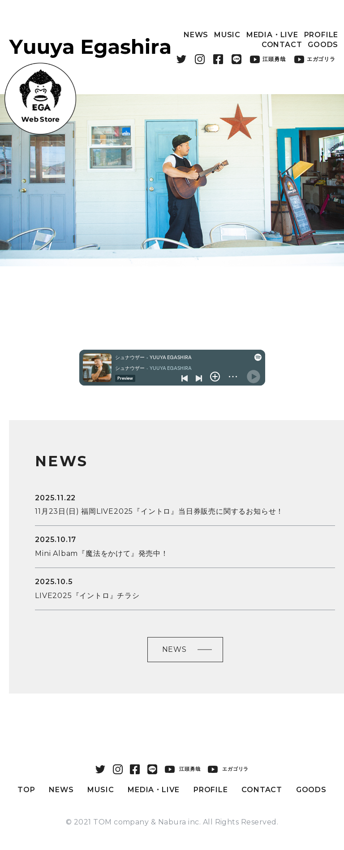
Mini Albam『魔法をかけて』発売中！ (101, 553)
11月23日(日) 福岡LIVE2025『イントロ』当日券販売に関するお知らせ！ (159, 511)
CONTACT (282, 44)
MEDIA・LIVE (272, 34)
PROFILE (321, 34)
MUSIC (227, 34)
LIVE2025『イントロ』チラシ (87, 595)
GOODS (323, 44)
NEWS (196, 34)
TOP (26, 789)
